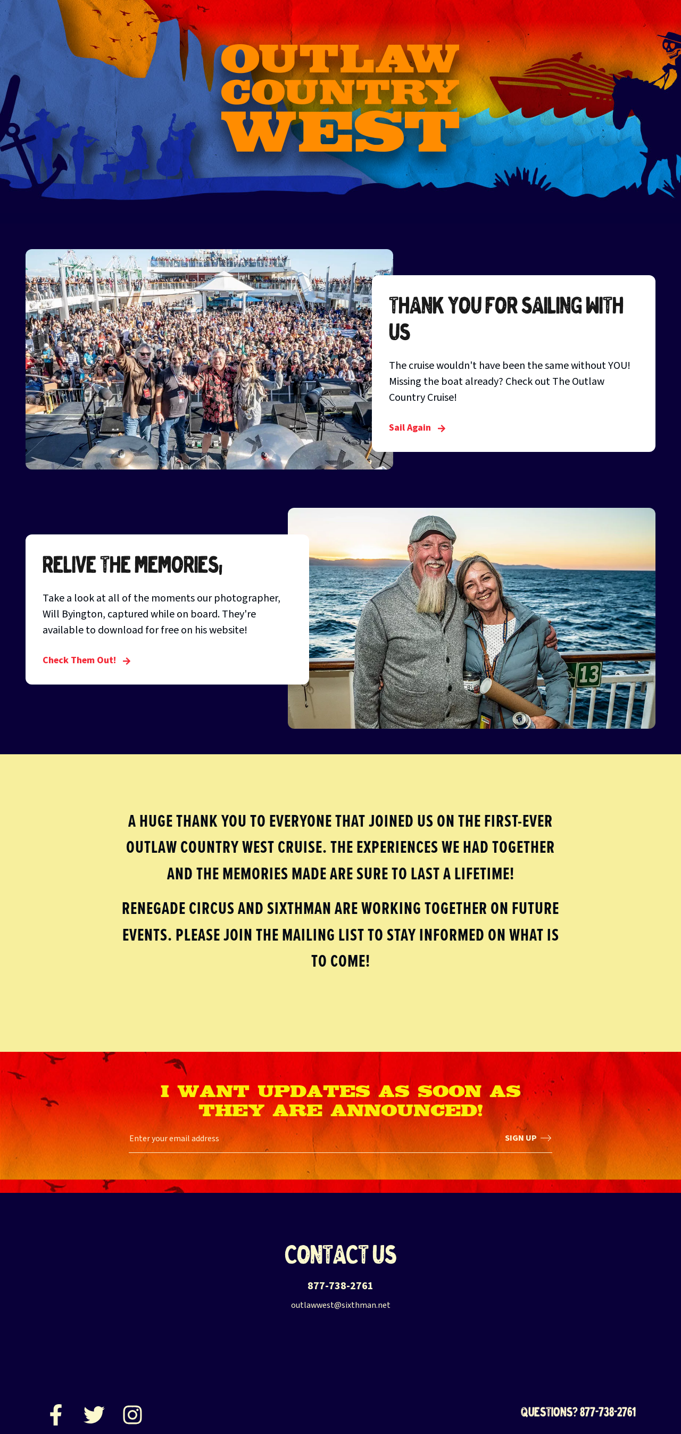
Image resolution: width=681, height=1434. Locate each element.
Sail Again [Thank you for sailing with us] (417, 427)
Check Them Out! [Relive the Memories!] (87, 660)
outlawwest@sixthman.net (341, 1305)
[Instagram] (132, 1412)
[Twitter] (94, 1412)
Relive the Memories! (132, 564)
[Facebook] (56, 1412)
